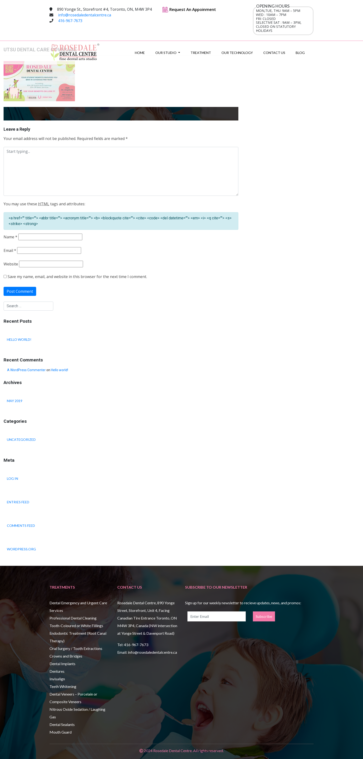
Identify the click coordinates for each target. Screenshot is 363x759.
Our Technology (237, 53)
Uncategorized (21, 439)
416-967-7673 (70, 20)
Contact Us (274, 53)
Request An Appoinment (189, 9)
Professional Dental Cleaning (73, 618)
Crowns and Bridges (65, 656)
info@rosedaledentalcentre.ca (84, 15)
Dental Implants (62, 663)
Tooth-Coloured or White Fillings (76, 625)
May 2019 (14, 401)
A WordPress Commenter (26, 370)
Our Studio (166, 53)
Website (11, 264)
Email (10, 250)
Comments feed (21, 526)
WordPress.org (21, 549)
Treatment (201, 53)
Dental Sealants (62, 724)
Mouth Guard (60, 732)
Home (140, 53)
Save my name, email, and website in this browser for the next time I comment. (77, 276)
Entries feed (18, 502)
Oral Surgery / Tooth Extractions (75, 648)
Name (10, 237)
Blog (300, 53)
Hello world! (19, 339)
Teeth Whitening (62, 686)
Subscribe (264, 616)
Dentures (56, 671)
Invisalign (57, 679)
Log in (12, 478)
